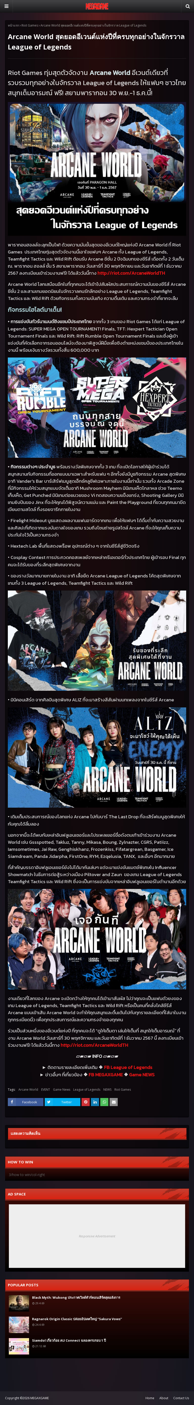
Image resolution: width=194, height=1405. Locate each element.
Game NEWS (142, 1074)
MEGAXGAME (39, 1398)
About (163, 1398)
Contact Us (181, 1398)
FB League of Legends (128, 1067)
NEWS (107, 1089)
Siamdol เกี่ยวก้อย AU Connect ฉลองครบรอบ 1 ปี (69, 1340)
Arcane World (28, 1089)
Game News (61, 1089)
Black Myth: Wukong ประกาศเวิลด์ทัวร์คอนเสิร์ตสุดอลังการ (76, 1297)
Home (150, 1398)
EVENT (45, 1089)
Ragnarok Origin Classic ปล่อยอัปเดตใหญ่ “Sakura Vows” (77, 1319)
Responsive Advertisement (97, 1236)
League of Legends (86, 1089)
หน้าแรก (13, 25)
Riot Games (29, 25)
